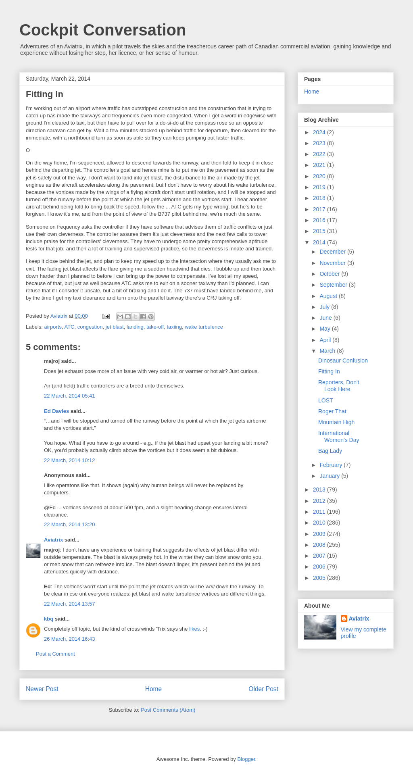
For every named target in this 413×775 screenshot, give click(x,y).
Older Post (263, 688)
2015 (320, 231)
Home (153, 688)
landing (135, 327)
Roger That (332, 411)
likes (194, 629)
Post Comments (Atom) (168, 710)
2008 (320, 545)
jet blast (115, 327)
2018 (320, 198)
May (325, 328)
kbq (48, 619)
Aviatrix (53, 540)
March (328, 351)
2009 (320, 534)
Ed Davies (56, 411)
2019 (320, 187)
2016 (320, 220)
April (325, 340)
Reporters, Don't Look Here (338, 385)
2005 (320, 578)
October (330, 274)
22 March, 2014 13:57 (69, 604)
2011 (320, 511)
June (326, 318)
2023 (320, 143)
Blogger (246, 759)
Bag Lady (330, 451)
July (325, 307)
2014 (320, 242)
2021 (320, 165)
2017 (320, 209)
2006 (320, 566)
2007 (320, 555)
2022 (320, 154)
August (328, 296)
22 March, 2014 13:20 (69, 524)
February (331, 465)
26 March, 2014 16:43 (69, 639)
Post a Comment (55, 654)
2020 (320, 176)
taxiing (174, 327)
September (333, 284)
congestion (90, 327)
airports (53, 327)
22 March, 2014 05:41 (69, 396)
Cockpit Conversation (102, 30)
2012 (320, 501)
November (333, 263)
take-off (155, 327)
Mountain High (336, 422)
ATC (69, 327)
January (330, 476)
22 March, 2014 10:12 (69, 460)
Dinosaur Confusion (343, 360)
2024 (320, 132)
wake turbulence (204, 327)
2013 (320, 489)
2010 (320, 522)
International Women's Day (338, 436)
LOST (325, 400)
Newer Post (42, 688)
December (333, 251)
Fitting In (329, 371)
